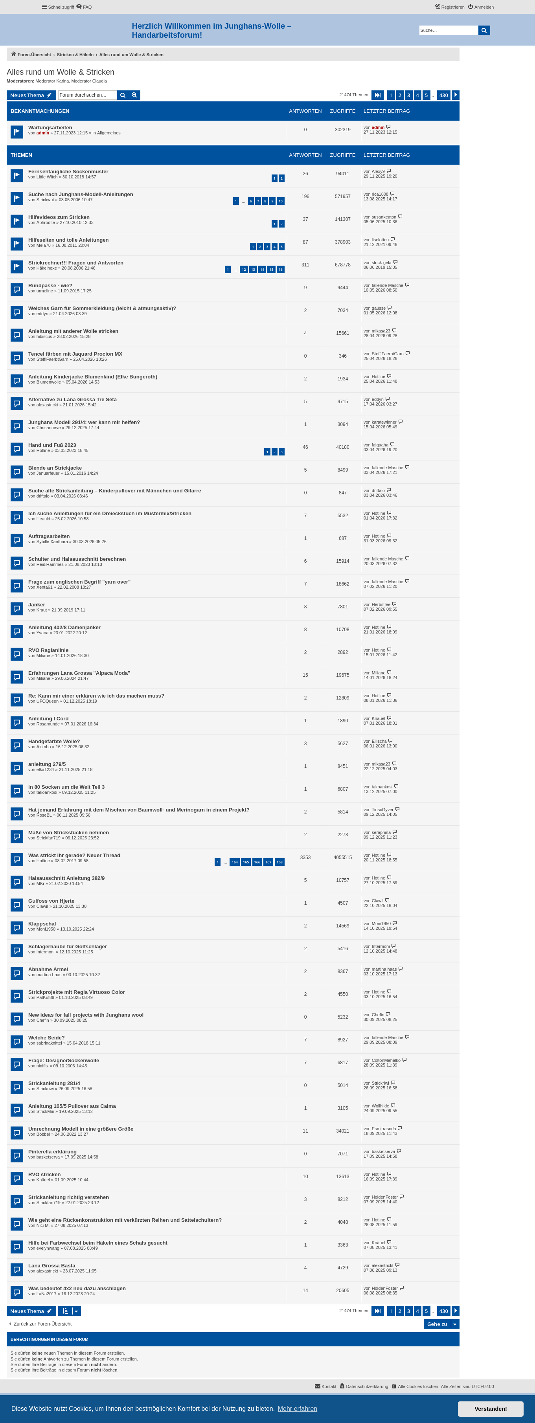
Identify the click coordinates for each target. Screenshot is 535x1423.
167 (268, 862)
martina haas (49, 974)
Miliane (43, 655)
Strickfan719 (49, 837)
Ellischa (379, 741)
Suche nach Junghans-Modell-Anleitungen (80, 194)
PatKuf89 (45, 997)
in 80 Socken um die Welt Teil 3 (66, 787)
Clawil (42, 906)
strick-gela (382, 262)
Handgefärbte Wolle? (54, 741)
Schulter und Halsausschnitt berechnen (77, 559)
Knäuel (378, 718)
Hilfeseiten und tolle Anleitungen (68, 240)
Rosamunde (48, 724)
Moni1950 (46, 929)
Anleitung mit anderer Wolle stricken (73, 331)
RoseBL (44, 815)
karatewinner (384, 422)
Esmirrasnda (384, 1128)
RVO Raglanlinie (48, 650)
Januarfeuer (48, 473)
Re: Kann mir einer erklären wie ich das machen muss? (96, 696)
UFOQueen (48, 701)
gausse (379, 308)
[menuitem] (84, 7)
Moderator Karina (52, 81)
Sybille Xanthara (52, 541)
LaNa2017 (47, 1293)
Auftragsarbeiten (49, 536)
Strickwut (45, 199)
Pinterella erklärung (52, 1152)
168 (280, 862)
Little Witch (47, 176)
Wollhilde (380, 1106)
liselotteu (380, 239)
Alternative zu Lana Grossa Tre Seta (72, 399)
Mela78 (44, 245)
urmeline (45, 290)
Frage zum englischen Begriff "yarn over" (79, 582)
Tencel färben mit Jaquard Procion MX (75, 354)
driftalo (43, 496)
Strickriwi (45, 1088)
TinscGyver (382, 809)
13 (253, 269)
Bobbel (43, 1134)
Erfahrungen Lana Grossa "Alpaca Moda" (79, 673)
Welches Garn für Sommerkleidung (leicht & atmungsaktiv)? (102, 308)
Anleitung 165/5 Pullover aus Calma (72, 1106)
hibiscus (44, 336)
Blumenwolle (49, 382)
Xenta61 (45, 587)
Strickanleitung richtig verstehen (68, 1197)
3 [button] (408, 95)
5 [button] (426, 95)
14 (262, 269)
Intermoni (46, 951)
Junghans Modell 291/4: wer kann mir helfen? (84, 422)
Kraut (42, 610)
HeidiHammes (50, 564)
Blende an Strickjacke (55, 468)
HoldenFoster (385, 1197)
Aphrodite (46, 222)
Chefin (43, 1020)
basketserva (48, 1157)
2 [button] (400, 95)
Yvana (43, 632)
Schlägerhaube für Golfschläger (67, 946)
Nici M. (43, 1225)
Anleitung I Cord (48, 719)
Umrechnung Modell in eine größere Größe (80, 1129)
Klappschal (42, 924)
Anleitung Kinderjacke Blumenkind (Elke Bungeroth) (92, 377)
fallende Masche (387, 285)
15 (271, 269)
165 (246, 862)
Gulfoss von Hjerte (51, 901)
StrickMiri (45, 1111)
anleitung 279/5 (47, 764)
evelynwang (48, 1248)
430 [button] (443, 95)
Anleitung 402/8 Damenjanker (64, 627)
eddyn (42, 313)
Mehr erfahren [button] (298, 1408)
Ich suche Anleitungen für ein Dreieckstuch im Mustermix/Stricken (109, 513)
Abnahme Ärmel (48, 969)
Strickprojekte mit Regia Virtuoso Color (76, 992)
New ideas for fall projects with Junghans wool (85, 1015)
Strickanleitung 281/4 (54, 1083)
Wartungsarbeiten (50, 127)
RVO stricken (44, 1174)
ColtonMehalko (386, 1060)
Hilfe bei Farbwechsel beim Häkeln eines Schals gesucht (97, 1243)
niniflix (43, 1065)
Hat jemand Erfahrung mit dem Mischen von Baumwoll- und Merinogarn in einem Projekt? (139, 810)
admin (43, 132)
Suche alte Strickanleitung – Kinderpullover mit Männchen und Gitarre (114, 491)
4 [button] (417, 95)
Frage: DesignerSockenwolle (63, 1060)
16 (281, 269)
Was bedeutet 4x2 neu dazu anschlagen (77, 1288)
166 (257, 862)
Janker (36, 605)
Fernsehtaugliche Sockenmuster (68, 171)
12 (244, 269)
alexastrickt (47, 404)
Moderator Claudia (89, 81)
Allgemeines (109, 132)
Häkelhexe (47, 268)
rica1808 (380, 194)
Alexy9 (378, 171)
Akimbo (44, 746)
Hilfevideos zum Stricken (59, 217)
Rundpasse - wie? (50, 285)
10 (281, 201)
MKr (40, 883)
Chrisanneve (49, 427)
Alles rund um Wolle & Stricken (60, 72)
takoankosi (47, 792)
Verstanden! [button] (491, 1409)
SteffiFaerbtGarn (52, 359)
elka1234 (45, 769)
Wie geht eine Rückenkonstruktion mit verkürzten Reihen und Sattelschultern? (125, 1220)
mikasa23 (381, 331)
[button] (377, 95)
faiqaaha (380, 445)
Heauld (43, 518)
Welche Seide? (46, 1038)
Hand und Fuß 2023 (52, 445)
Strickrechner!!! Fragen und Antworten (75, 263)
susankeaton (384, 217)
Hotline (378, 376)
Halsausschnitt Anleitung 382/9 (66, 878)
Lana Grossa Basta (51, 1266)
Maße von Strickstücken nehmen (68, 832)
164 (234, 862)
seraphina (381, 832)
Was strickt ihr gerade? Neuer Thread (74, 855)
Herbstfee (381, 604)
